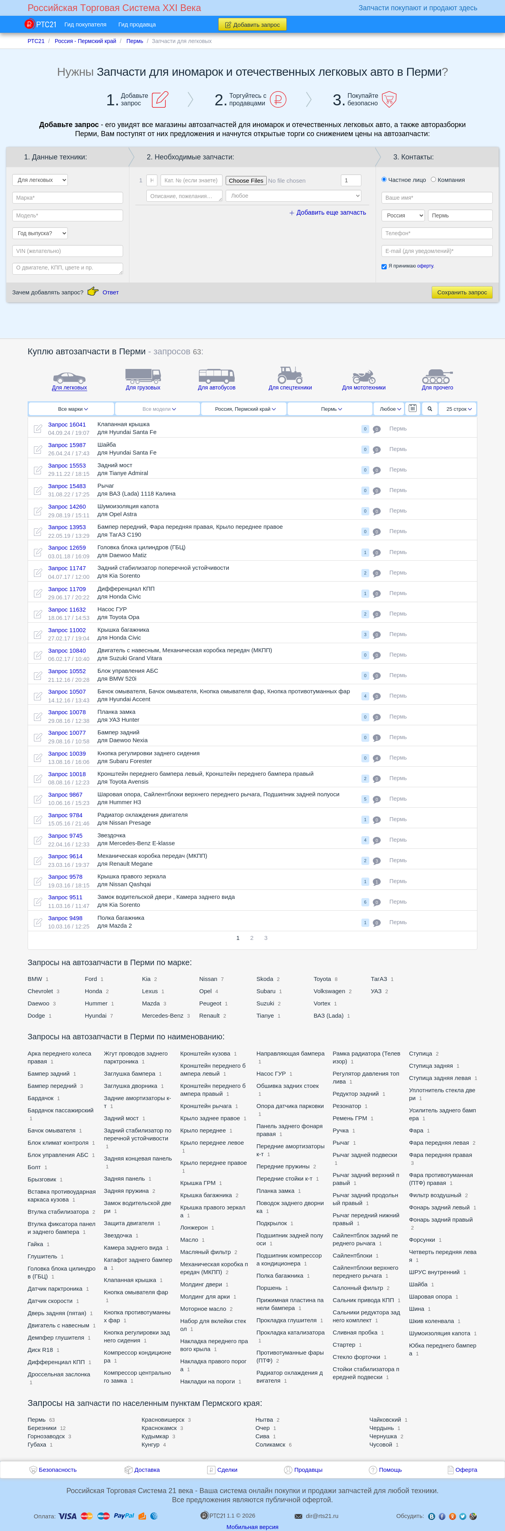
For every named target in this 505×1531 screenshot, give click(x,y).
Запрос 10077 (67, 732)
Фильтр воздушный (435, 1195)
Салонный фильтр (358, 1287)
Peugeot (210, 1003)
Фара (416, 1130)
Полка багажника (279, 1275)
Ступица (420, 1053)
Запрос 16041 (67, 424)
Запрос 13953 (67, 527)
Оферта (466, 1469)
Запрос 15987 (67, 445)
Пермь (331, 409)
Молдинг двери (202, 1284)
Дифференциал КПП (56, 1362)
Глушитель (42, 1256)
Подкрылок (271, 1223)
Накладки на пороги (207, 1381)
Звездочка (118, 1235)
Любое (390, 409)
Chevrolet (40, 991)
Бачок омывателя (51, 1130)
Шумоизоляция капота (439, 1333)
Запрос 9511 (65, 897)
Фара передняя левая (439, 1142)
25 (459, 409)
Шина (417, 1308)
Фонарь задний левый (439, 1207)
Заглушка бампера (129, 1073)
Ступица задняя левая (440, 1077)
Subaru (266, 991)
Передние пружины (283, 1166)
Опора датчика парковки (290, 1105)
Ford (91, 978)
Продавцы (308, 1469)
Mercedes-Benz (162, 1015)
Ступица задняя (431, 1065)
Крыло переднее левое (212, 1142)
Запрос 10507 (67, 691)
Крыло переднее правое (213, 1162)
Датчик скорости (51, 1300)
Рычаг (341, 1142)
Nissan (208, 978)
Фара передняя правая (440, 1154)
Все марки (73, 409)
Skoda (264, 978)
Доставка (147, 1469)
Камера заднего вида (133, 1247)
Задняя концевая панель (138, 1158)
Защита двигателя (129, 1223)
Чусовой (380, 1444)
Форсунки (422, 1239)
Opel (205, 991)
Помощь (390, 1469)
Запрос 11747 (67, 568)
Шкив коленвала (432, 1321)
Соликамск (271, 1444)
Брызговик (42, 1179)
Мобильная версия (252, 1527)
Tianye (265, 1015)
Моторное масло (203, 1308)
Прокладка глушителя (286, 1320)
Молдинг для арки (205, 1296)
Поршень (269, 1287)
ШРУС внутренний (435, 1272)
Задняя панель (124, 1178)
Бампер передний (52, 1085)
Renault (209, 1015)
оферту (425, 266)
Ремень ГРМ (350, 1118)
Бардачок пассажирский (61, 1110)
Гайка (35, 1244)
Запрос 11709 (67, 589)
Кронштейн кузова (206, 1053)
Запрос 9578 (65, 876)
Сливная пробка (355, 1332)
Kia (146, 978)
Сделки (227, 1469)
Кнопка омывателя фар (136, 1292)
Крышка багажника (206, 1195)
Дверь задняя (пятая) (57, 1313)
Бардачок (41, 1098)
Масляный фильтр (205, 1251)
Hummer (97, 1003)
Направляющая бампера (290, 1053)
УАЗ (376, 991)
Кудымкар (155, 1436)
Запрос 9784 (65, 815)
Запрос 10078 (67, 712)
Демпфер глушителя (56, 1337)
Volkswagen (329, 991)
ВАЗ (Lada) (329, 1015)
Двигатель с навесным (58, 1325)
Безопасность (58, 1469)
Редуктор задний (356, 1093)
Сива (262, 1436)
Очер (263, 1427)
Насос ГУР (271, 1073)
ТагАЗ (379, 978)
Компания (448, 179)
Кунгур (151, 1444)
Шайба (418, 1284)
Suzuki (265, 1003)
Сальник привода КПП (363, 1300)
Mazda (151, 1003)
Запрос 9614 (65, 856)
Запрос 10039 (67, 753)
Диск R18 (40, 1349)
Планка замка (275, 1190)
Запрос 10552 (67, 671)
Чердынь (381, 1427)
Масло (189, 1239)
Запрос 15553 (67, 465)
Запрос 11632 (67, 609)
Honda (93, 991)
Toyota (323, 978)
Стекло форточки (357, 1356)
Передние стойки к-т (284, 1178)
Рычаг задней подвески (365, 1154)
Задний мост (121, 1118)
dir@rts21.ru (322, 1515)
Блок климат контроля (58, 1142)
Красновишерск (163, 1419)
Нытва (264, 1419)
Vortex (322, 1003)
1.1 (217, 1515)
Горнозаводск (46, 1436)
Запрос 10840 (67, 650)
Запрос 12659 (67, 547)
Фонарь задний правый (441, 1219)
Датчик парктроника (55, 1288)
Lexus (150, 991)
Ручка (341, 1130)
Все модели (159, 409)
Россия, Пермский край (245, 409)
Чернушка (383, 1436)
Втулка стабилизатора (58, 1211)
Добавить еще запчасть (328, 212)
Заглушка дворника (130, 1085)
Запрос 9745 (65, 835)
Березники (42, 1427)
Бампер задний (49, 1073)
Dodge (36, 1015)
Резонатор (347, 1105)
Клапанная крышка (130, 1279)
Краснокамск (159, 1427)
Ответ (111, 292)
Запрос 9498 (65, 918)
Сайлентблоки (352, 1255)
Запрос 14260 (67, 506)
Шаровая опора (430, 1296)
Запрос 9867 (65, 794)
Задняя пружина (126, 1190)
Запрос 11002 (67, 630)
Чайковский (385, 1419)
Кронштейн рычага (206, 1105)
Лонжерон (194, 1227)
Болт (34, 1167)
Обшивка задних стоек (287, 1085)
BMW (35, 978)
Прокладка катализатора (290, 1332)
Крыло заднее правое (210, 1118)
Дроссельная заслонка (59, 1374)
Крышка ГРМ (198, 1182)
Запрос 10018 (67, 774)
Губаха (37, 1444)
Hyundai (96, 1015)
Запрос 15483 (67, 486)
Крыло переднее (203, 1130)
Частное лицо (404, 179)
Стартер (344, 1344)
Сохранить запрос (462, 292)
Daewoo (38, 1003)
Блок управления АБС (58, 1154)
